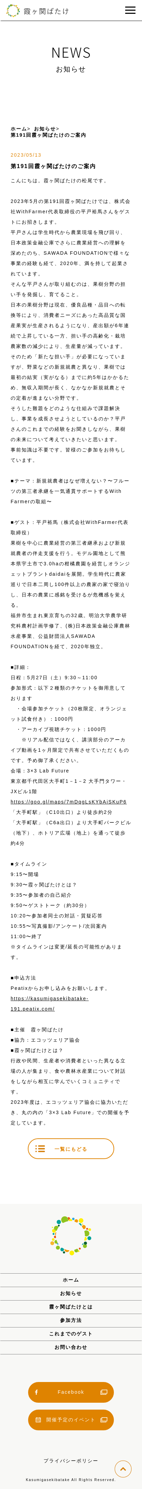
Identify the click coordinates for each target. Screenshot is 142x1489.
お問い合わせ (71, 1347)
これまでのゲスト (71, 1333)
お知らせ (71, 1293)
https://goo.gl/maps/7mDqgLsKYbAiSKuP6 (69, 802)
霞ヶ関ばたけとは (71, 1307)
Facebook (71, 1392)
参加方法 (71, 1320)
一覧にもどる (71, 1149)
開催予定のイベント (71, 1419)
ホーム (71, 1280)
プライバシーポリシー (71, 1460)
